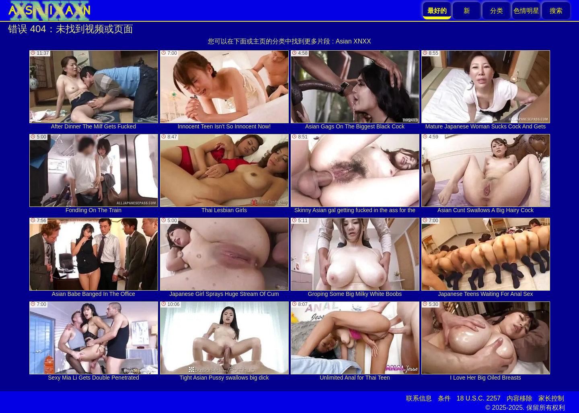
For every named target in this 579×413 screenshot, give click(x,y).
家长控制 (551, 398)
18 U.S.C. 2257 (479, 398)
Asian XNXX (353, 41)
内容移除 (519, 398)
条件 (444, 398)
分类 (496, 10)
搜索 (556, 10)
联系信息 (419, 398)
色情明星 (526, 10)
